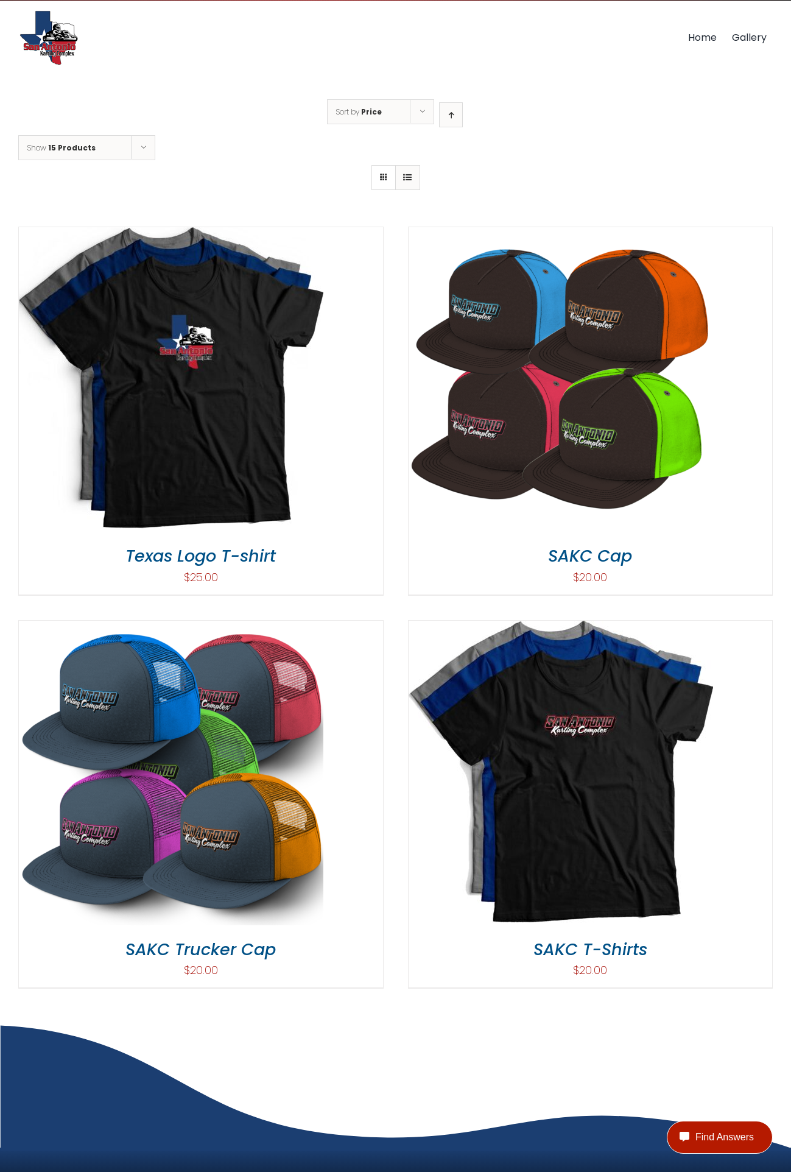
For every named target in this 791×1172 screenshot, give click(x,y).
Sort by (359, 112)
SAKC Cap (590, 556)
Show (61, 148)
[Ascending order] (451, 114)
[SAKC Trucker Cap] (171, 629)
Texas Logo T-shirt (200, 556)
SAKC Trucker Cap (200, 949)
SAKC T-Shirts (590, 949)
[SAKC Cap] (561, 235)
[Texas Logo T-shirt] (171, 235)
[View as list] (408, 177)
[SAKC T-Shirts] (561, 629)
